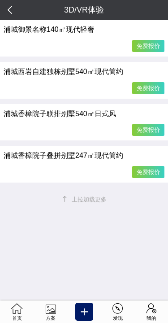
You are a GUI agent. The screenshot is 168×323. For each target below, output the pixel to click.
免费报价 (148, 46)
